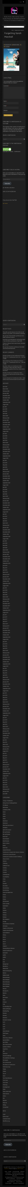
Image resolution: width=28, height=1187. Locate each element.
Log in (4, 1114)
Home (12, 30)
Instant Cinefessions (7, 950)
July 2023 (5, 460)
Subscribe (7, 183)
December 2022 (6, 476)
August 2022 (5, 485)
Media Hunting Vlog (7, 970)
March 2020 (5, 550)
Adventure (5, 820)
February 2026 (6, 391)
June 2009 (5, 793)
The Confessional (7, 1062)
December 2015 (6, 657)
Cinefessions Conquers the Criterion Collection (13, 852)
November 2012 (6, 733)
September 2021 (6, 509)
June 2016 (5, 643)
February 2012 (6, 746)
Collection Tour (6, 865)
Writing (4, 1105)
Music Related (6, 986)
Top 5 (4, 1075)
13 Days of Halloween (8, 800)
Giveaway (5, 926)
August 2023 (5, 458)
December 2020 (6, 529)
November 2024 (6, 424)
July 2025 (5, 406)
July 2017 (5, 614)
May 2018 (5, 592)
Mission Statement (11, 1181)
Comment (6, 86)
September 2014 (6, 688)
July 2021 (5, 514)
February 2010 (6, 789)
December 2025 (6, 395)
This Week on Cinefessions (9, 1064)
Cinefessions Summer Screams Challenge (12, 856)
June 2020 (5, 543)
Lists (4, 959)
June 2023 (5, 462)
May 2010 (5, 782)
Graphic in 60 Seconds (8, 928)
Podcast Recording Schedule (18, 1173)
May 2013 (5, 722)
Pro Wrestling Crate (7, 1006)
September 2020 (6, 536)
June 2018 (5, 590)
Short (4, 1035)
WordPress (6, 1168)
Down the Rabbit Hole (8, 892)
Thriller (4, 1069)
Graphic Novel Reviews (8, 930)
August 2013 (5, 715)
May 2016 (5, 646)
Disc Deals (5, 885)
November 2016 (6, 632)
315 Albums (5, 805)
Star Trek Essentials (7, 1044)
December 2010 (6, 769)
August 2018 (5, 585)
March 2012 (5, 744)
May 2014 (5, 697)
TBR (4, 1051)
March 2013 (5, 726)
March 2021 (5, 523)
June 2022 (5, 489)
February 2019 (6, 574)
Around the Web (16, 1171)
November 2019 (6, 558)
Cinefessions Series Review (9, 854)
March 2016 (5, 650)
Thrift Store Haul (6, 1067)
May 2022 (5, 491)
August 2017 (5, 612)
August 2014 (5, 690)
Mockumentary (6, 977)
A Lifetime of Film (6, 809)
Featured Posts (19, 1181)
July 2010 (5, 778)
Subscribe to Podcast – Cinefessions (11, 151)
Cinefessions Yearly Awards (18, 1183)
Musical (4, 988)
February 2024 (6, 444)
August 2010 (5, 775)
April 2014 (5, 699)
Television (5, 1053)
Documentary (6, 888)
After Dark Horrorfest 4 (8, 825)
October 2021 (6, 507)
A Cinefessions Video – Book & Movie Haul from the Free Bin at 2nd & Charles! (13, 374)
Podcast (4, 1002)
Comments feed (6, 1118)
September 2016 (6, 637)
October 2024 (6, 427)
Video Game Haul (7, 1091)
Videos (4, 1096)
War (4, 1098)
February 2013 (6, 728)
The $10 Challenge (7, 1055)
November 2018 (6, 579)
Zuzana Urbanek (7, 378)
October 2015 (6, 661)
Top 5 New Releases (7, 1078)
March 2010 (5, 787)
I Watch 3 (5, 946)
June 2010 (5, 780)
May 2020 (5, 545)
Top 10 (4, 1073)
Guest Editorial (6, 932)
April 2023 (5, 467)
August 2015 (5, 666)
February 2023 (6, 471)
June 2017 (5, 617)
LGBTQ (4, 955)
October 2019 (6, 561)
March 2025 (5, 415)
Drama (4, 894)
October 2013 (6, 711)
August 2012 (5, 737)
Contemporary (6, 874)
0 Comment (7, 46)
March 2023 (5, 469)
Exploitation (5, 905)
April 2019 (5, 570)
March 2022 (5, 496)
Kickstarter (5, 952)
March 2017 (5, 623)
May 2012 (5, 742)
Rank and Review (7, 1008)
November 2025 (6, 397)
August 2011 (5, 751)
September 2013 (6, 713)
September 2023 (6, 456)
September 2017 (6, 610)
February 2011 (6, 764)
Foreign (4, 921)
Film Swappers (6, 919)
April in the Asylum (7, 829)
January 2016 (6, 655)
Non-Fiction (5, 997)
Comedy (5, 867)
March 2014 (5, 702)
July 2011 (5, 753)
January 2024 (6, 447)
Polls (4, 1004)
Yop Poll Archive (19, 1178)
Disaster (5, 883)
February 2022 (6, 498)
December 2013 (6, 708)
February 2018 (6, 599)
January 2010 (6, 791)
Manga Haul (5, 964)
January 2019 (6, 576)
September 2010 (6, 773)
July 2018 (5, 588)
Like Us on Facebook (10, 1150)
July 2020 (5, 541)
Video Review (6, 1093)
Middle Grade (6, 975)
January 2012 (6, 749)
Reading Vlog (6, 1011)
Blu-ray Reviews (6, 832)
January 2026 (6, 393)
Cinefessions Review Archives (14, 1180)
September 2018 (6, 583)
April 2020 (5, 547)
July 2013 (5, 717)
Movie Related (6, 979)
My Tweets (5, 203)
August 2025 (5, 404)
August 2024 (5, 431)
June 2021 (5, 516)
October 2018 (6, 581)
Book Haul (5, 836)
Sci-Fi (4, 1022)
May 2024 (5, 438)
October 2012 (6, 735)
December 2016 (6, 630)
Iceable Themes (20, 1168)
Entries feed (5, 1116)
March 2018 (5, 596)
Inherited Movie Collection (9, 948)
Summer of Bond (6, 1046)
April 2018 (5, 594)
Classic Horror (6, 859)
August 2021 (5, 512)
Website (5, 110)
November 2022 (6, 478)
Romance (5, 1017)
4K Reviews (5, 807)
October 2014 (6, 686)
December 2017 (6, 603)
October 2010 (6, 771)
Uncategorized (6, 1087)
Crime (4, 879)
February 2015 (6, 679)
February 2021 (6, 525)
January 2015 (6, 681)
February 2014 (6, 704)
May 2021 (5, 518)
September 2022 (6, 482)
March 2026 (5, 389)
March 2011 (5, 762)
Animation (5, 827)
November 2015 (6, 659)
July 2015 (5, 668)
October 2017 (6, 608)
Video (4, 1089)
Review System (8, 1183)
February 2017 (6, 626)
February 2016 (6, 652)
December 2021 (6, 503)
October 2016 (6, 635)
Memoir (4, 973)
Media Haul (5, 968)
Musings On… (6, 990)
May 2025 (5, 411)
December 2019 (6, 556)
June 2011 (5, 755)
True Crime (5, 1080)
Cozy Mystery (6, 876)
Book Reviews (6, 841)
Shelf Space (5, 1033)
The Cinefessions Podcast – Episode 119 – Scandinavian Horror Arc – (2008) (14, 357)
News (4, 995)
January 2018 (6, 601)
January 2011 (6, 766)
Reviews (5, 1013)
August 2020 (5, 538)
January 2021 (6, 527)
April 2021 (5, 520)
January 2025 (6, 420)
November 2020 (6, 532)
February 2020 (6, 552)
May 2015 (5, 673)
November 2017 (6, 605)
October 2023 (6, 453)
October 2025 (6, 400)
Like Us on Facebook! (9, 191)
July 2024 (5, 433)
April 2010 (5, 784)
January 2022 (6, 500)
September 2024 (6, 429)
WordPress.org (6, 1121)
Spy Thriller (5, 1042)
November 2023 (6, 451)
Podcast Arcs (8, 1173)
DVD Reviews (6, 901)
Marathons (5, 966)
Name (5, 101)
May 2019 (5, 567)
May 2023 (5, 465)
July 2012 (5, 740)
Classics (4, 861)
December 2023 (6, 449)
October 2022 (6, 480)
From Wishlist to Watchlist (8, 923)
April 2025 (5, 413)
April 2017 (5, 621)
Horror (4, 937)
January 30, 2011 (8, 44)
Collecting (5, 863)
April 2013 (5, 724)
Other (4, 999)
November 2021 (6, 505)
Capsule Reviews (7, 850)
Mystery (4, 993)
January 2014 (6, 706)
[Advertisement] (9, 160)
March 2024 (5, 442)
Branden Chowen (16, 44)
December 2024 (6, 422)
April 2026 (5, 386)
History (4, 935)
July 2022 (5, 487)
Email (5, 105)
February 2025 (6, 418)
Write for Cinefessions (10, 1178)
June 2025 (5, 409)
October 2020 (6, 534)
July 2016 (5, 641)
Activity (9, 1171)
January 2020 (6, 554)
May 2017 (5, 619)
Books (4, 845)
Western (5, 1100)
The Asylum (5, 1060)
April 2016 (5, 648)
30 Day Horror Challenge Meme (10, 803)
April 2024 (5, 440)
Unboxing (5, 1084)
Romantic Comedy (7, 1020)
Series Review (6, 1031)
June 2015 (5, 670)
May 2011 (5, 758)
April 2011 (5, 760)
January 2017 (6, 628)
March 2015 (5, 677)
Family (4, 908)
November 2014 (6, 684)
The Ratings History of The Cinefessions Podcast (14, 1177)
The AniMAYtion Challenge (9, 1058)
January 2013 (6, 731)
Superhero (5, 1049)
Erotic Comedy (6, 903)
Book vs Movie (6, 843)
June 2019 (5, 565)
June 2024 (5, 435)
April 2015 (5, 675)
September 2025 (6, 402)
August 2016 (5, 639)
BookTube (5, 847)
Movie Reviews (6, 982)
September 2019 (6, 563)
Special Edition (6, 1040)
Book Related (6, 838)
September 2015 (6, 664)
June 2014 (5, 695)
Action (4, 812)
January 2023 (6, 473)
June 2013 (5, 719)
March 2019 (5, 572)
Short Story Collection (8, 1037)
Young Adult (5, 1107)
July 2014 (5, 693)
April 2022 (5, 494)
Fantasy (4, 910)
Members (22, 1171)
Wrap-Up (5, 1102)
